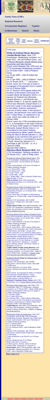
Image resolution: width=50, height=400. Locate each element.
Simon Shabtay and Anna (16, 211)
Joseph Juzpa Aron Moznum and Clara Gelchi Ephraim (23, 254)
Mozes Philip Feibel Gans (18, 285)
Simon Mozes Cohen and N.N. (32, 282)
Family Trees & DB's (14, 17)
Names (30, 41)
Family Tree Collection (10, 41)
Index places (36, 41)
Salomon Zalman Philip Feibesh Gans (22, 158)
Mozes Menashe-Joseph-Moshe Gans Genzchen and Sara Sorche (24, 63)
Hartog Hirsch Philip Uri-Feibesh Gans (22, 187)
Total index (24, 41)
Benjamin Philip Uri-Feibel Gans (20, 314)
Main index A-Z (18, 41)
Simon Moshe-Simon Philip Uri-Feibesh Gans (25, 214)
